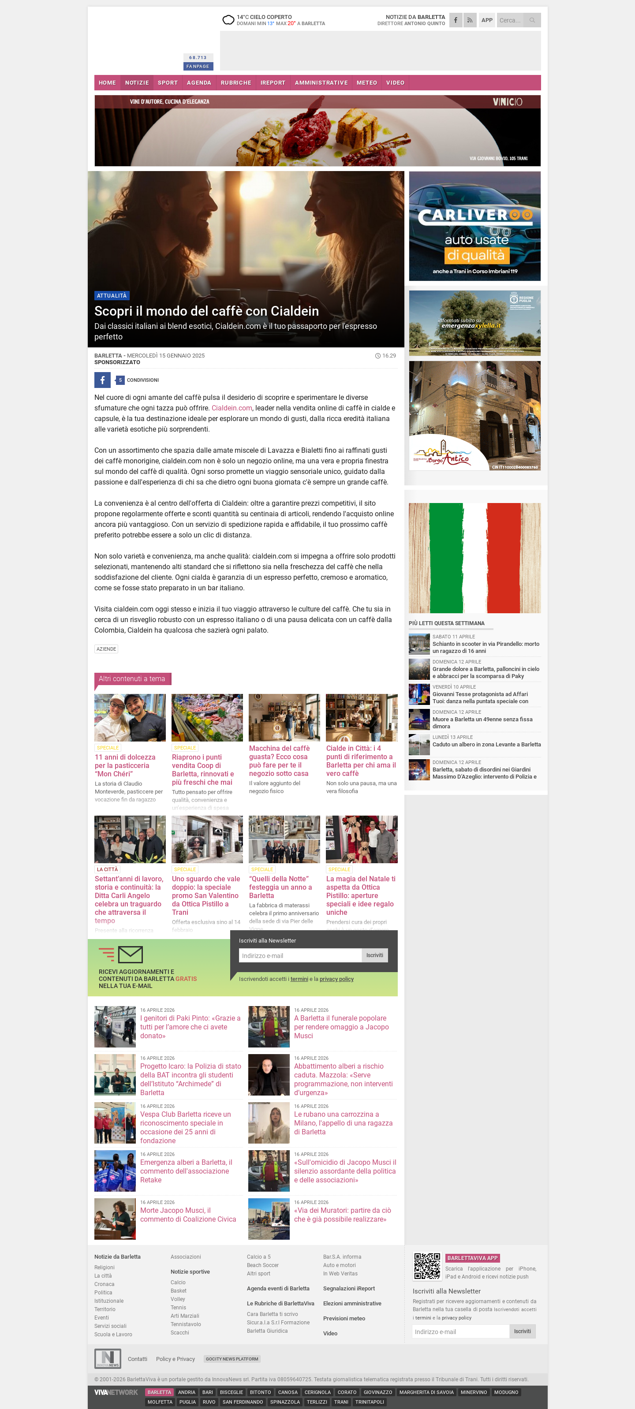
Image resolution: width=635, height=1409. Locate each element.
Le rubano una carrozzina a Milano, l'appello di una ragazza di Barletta (343, 1123)
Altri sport (258, 1273)
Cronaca (104, 1284)
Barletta (159, 1392)
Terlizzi (317, 1402)
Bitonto (260, 1392)
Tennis (178, 1307)
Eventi (101, 1317)
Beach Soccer (263, 1265)
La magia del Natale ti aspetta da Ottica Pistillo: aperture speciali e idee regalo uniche (361, 896)
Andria (186, 1392)
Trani (341, 1402)
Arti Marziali (185, 1315)
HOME (107, 82)
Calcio (178, 1282)
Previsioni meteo (344, 1318)
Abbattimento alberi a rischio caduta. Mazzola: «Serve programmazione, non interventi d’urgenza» (343, 1079)
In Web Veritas (340, 1273)
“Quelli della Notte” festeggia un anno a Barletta (280, 887)
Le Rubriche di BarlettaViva (280, 1303)
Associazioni (186, 1256)
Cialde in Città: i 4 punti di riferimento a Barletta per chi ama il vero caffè (361, 761)
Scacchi (180, 1332)
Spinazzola (285, 1402)
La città (103, 1275)
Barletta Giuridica (267, 1330)
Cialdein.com (232, 408)
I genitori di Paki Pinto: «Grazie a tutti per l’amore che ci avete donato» (190, 1027)
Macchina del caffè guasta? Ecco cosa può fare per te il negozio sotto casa (279, 761)
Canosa (288, 1392)
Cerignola (318, 1392)
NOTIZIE (137, 82)
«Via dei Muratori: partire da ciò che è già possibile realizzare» (342, 1214)
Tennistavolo (186, 1324)
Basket (179, 1290)
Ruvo (209, 1402)
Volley (178, 1299)
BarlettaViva (137, 39)
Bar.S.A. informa (342, 1256)
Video (330, 1333)
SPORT (168, 82)
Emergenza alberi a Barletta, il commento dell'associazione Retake (186, 1171)
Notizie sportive (190, 1271)
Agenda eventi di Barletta (278, 1288)
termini (299, 979)
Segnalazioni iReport (349, 1288)
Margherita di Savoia (427, 1392)
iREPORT (273, 82)
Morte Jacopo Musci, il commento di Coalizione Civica (188, 1214)
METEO (367, 82)
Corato (347, 1392)
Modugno (506, 1392)
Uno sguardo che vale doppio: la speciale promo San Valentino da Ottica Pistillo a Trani (206, 896)
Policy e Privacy (175, 1359)
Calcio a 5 (259, 1256)
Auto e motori (339, 1265)
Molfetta (160, 1402)
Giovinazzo (378, 1392)
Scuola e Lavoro (113, 1334)
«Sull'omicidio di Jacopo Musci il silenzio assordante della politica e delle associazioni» (345, 1171)
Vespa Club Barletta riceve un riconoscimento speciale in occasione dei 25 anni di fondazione (185, 1127)
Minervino (474, 1392)
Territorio (105, 1309)
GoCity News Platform (232, 1359)
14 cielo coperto (275, 20)
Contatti (137, 1359)
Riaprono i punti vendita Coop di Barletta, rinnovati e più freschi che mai (203, 770)
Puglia (187, 1402)
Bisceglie (231, 1392)
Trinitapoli (369, 1402)
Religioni (104, 1267)
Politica (103, 1292)
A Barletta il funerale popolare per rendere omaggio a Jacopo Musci (341, 1027)
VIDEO (395, 82)
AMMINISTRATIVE (321, 82)
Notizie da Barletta (117, 1256)
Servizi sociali (110, 1326)
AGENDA (199, 82)
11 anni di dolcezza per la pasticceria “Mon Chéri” (125, 765)
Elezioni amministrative (352, 1303)
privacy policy (337, 979)
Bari (207, 1392)
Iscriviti (374, 955)
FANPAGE (198, 66)
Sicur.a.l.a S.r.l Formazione (278, 1322)
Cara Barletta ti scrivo (272, 1314)
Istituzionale (108, 1300)
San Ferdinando (243, 1402)
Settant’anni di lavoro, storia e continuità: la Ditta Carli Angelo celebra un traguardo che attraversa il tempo (129, 900)
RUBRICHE (236, 82)
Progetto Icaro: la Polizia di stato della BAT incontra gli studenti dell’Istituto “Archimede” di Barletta (190, 1079)
